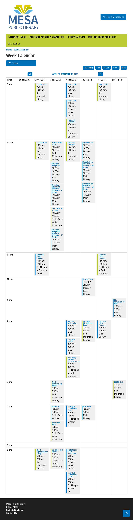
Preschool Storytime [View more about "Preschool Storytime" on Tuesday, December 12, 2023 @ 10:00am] (56, 165)
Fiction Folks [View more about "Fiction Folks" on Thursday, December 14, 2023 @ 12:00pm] (88, 279)
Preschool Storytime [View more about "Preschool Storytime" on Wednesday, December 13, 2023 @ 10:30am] (71, 143)
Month (106, 67)
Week (115, 67)
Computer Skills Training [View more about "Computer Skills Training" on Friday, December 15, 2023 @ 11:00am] (102, 256)
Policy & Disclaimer (15, 510)
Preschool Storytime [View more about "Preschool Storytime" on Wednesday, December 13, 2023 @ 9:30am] (71, 121)
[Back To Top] (126, 513)
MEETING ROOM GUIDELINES (102, 37)
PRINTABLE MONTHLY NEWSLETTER (46, 37)
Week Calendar (21, 49)
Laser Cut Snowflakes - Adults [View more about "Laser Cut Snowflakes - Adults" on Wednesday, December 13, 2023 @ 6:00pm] (73, 474)
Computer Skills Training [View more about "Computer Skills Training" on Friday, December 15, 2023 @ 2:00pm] (102, 323)
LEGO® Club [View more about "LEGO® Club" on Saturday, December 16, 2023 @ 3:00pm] (118, 382)
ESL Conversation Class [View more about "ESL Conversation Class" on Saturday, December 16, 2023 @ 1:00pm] (119, 302)
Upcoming (88, 67)
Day (123, 67)
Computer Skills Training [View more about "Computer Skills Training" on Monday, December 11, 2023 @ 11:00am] (40, 256)
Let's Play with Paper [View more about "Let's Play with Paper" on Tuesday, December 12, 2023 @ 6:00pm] (57, 451)
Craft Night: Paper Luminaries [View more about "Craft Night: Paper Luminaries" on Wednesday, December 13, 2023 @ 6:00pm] (72, 451)
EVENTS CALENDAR (17, 37)
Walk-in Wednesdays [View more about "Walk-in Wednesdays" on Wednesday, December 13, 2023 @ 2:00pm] (72, 322)
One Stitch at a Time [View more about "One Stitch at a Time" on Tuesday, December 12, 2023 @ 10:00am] (57, 209)
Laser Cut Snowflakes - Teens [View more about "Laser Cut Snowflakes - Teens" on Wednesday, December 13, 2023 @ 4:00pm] (73, 408)
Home (9, 49)
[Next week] (100, 74)
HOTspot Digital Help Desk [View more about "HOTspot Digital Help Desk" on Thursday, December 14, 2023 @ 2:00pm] (87, 323)
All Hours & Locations (113, 16)
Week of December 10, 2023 (65, 74)
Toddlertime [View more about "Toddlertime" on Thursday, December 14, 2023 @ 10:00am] (88, 142)
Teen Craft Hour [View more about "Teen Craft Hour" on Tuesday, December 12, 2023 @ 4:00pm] (56, 423)
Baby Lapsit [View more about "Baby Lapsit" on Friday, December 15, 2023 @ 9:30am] (103, 84)
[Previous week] (30, 74)
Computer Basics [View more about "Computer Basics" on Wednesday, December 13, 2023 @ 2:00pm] (71, 340)
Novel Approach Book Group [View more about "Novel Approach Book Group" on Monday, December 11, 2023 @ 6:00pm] (42, 451)
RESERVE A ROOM (76, 37)
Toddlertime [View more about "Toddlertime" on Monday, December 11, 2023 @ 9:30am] (41, 84)
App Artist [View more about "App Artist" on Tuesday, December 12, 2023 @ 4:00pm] (56, 406)
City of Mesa (12, 507)
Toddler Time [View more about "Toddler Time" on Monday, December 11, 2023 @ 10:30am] (41, 142)
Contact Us (11, 513)
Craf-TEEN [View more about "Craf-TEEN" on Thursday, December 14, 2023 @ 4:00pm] (87, 406)
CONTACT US (14, 43)
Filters (14, 63)
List (98, 67)
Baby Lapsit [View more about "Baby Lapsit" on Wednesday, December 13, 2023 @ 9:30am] (72, 84)
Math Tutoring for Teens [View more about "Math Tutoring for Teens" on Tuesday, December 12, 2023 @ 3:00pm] (57, 384)
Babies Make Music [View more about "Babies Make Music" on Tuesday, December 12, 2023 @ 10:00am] (57, 143)
